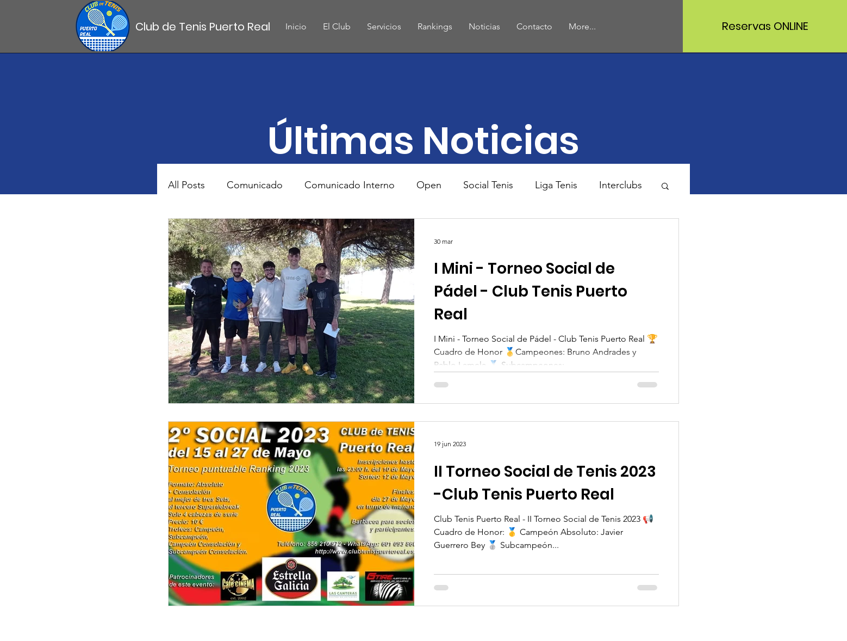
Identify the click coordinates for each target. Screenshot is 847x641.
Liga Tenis (556, 185)
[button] (665, 187)
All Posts (186, 185)
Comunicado (255, 185)
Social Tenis (488, 185)
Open (428, 185)
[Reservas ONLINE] (765, 26)
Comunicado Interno (349, 185)
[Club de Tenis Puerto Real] (203, 26)
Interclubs (620, 185)
